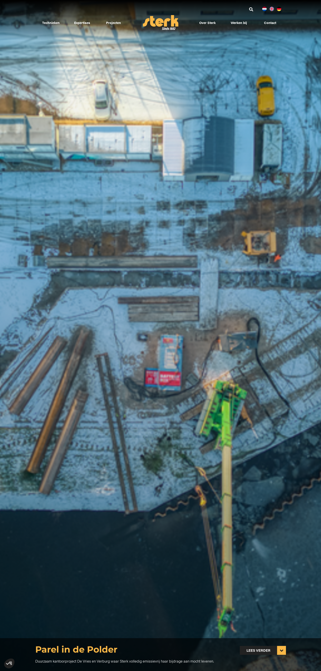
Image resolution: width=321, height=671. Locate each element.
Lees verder (258, 650)
